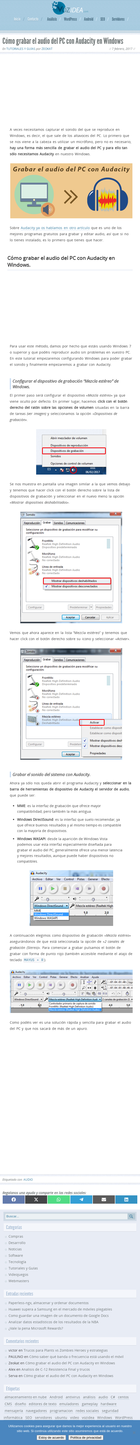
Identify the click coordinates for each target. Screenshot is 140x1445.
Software (16, 1255)
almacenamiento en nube (26, 1396)
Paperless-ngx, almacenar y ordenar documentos (49, 1302)
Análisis (52, 19)
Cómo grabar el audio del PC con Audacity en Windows (70, 1362)
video (74, 1417)
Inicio (17, 19)
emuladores (69, 1403)
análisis (89, 1396)
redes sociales (87, 1410)
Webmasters (19, 1280)
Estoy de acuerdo (51, 1437)
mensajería (14, 1410)
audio (28, 1179)
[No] (133, 1432)
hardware (109, 1403)
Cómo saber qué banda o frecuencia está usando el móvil (76, 1356)
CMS (8, 1403)
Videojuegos (18, 1274)
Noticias (15, 1248)
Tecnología (17, 1261)
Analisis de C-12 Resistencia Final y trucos (56, 1369)
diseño (20, 1403)
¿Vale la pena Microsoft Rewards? (36, 1327)
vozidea (88, 1417)
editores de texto (42, 1403)
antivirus (73, 1396)
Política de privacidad (85, 1437)
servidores (43, 1417)
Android (88, 19)
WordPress (70, 19)
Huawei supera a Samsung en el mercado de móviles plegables (60, 1308)
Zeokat (47, 49)
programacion (61, 1410)
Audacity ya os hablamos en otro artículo (55, 227)
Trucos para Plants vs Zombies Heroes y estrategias (66, 1349)
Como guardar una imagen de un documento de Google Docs (59, 1315)
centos (123, 1396)
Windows (104, 1417)
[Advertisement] (70, 89)
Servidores (118, 19)
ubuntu (61, 1417)
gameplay (90, 1403)
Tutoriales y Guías (20, 49)
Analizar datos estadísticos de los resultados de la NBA (53, 1321)
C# (113, 1396)
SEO (102, 19)
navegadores (36, 1410)
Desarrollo (17, 1242)
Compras (16, 1236)
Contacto (33, 19)
